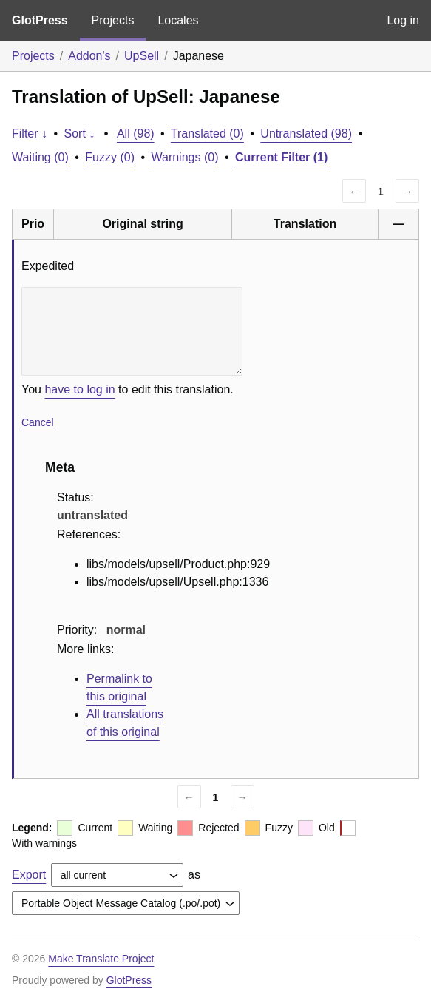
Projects (113, 20)
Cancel (37, 422)
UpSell (141, 56)
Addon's (89, 56)
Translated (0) (207, 133)
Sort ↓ (79, 133)
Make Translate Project (101, 958)
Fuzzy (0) (110, 157)
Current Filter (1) (281, 157)
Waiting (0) (40, 157)
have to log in (79, 389)
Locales (177, 20)
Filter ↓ (29, 133)
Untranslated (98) (306, 133)
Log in (403, 20)
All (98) (136, 133)
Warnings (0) (184, 157)
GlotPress (40, 20)
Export (29, 874)
